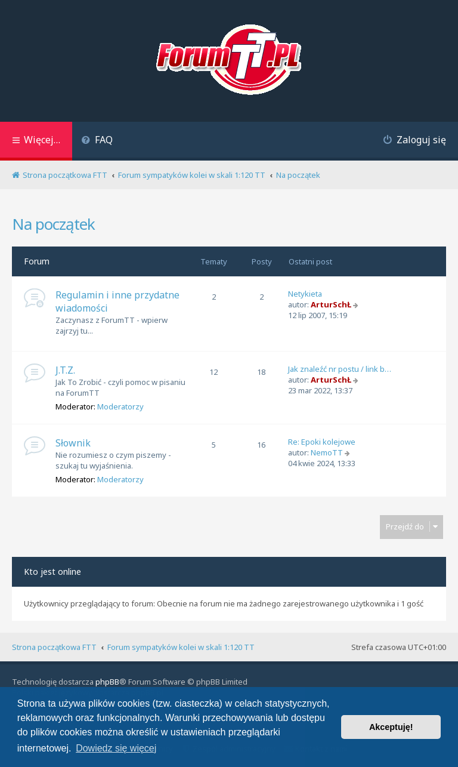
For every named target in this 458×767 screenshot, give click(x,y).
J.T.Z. (65, 370)
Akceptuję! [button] (391, 727)
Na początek (53, 224)
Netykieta (305, 293)
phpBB (107, 681)
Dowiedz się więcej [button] (116, 748)
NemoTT (327, 452)
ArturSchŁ (331, 304)
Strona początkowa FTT (54, 647)
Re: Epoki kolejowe (321, 441)
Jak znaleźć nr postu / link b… (339, 369)
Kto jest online (52, 571)
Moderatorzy (120, 406)
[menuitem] (97, 141)
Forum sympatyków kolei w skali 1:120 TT (181, 647)
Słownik (73, 442)
